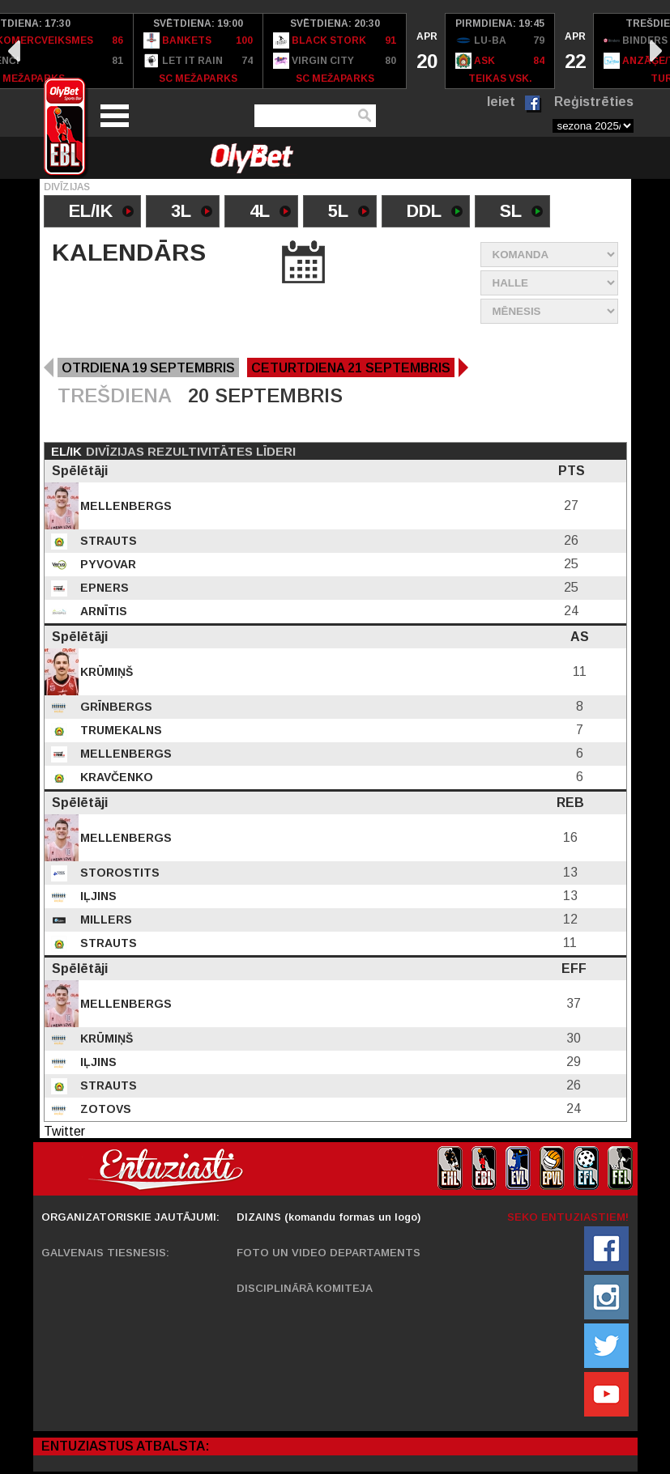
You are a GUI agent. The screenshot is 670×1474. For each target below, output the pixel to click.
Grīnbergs (114, 706)
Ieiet (501, 101)
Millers (104, 919)
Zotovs (104, 1108)
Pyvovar (106, 564)
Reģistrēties (594, 101)
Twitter (64, 1131)
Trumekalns (119, 730)
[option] (198, 51)
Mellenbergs (124, 505)
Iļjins (97, 896)
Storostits (118, 872)
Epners (103, 587)
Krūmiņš (105, 671)
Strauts (107, 540)
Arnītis (102, 611)
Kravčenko (115, 777)
